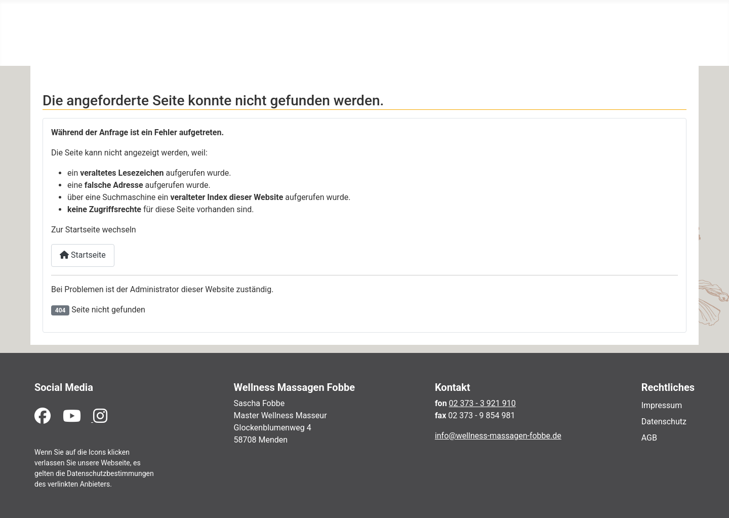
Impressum (661, 405)
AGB (649, 438)
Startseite (83, 255)
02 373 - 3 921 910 (482, 403)
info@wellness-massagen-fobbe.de (498, 436)
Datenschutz (663, 421)
